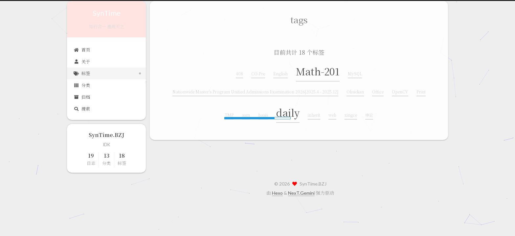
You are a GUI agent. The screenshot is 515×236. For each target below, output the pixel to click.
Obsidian (355, 91)
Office (378, 91)
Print (421, 91)
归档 (82, 97)
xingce (351, 114)
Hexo (277, 193)
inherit (314, 114)
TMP (229, 114)
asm (246, 114)
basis (263, 114)
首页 (82, 49)
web (332, 114)
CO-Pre (258, 73)
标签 (82, 73)
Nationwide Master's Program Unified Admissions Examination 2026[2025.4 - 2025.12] (255, 91)
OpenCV (400, 91)
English (280, 73)
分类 (82, 85)
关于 (82, 61)
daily (288, 112)
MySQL (355, 73)
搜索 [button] (82, 108)
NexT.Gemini (301, 193)
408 (239, 73)
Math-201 (318, 70)
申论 (369, 114)
